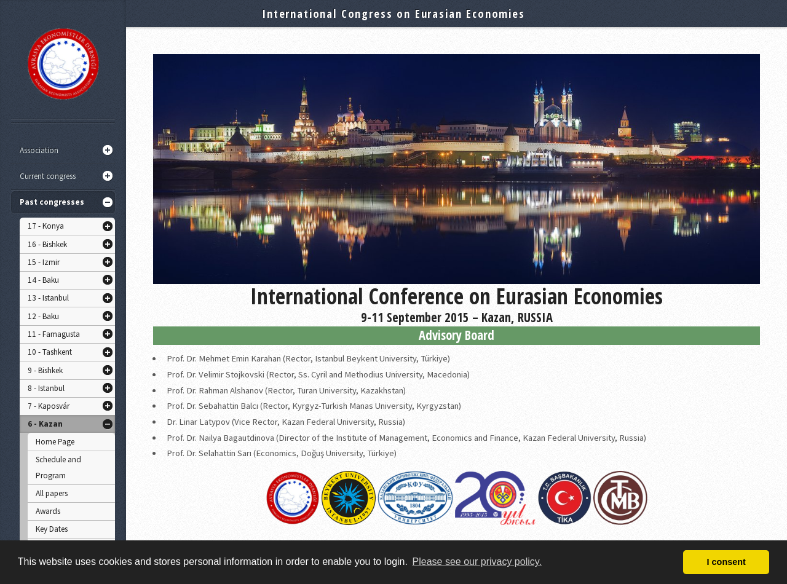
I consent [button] (726, 562)
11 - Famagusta (54, 334)
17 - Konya (46, 226)
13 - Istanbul (48, 298)
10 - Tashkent (50, 352)
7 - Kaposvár (48, 406)
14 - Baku (43, 280)
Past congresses (52, 202)
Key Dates (52, 529)
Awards (48, 511)
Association (39, 150)
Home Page (55, 441)
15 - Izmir (44, 262)
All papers (52, 493)
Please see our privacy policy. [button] (477, 561)
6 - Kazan (45, 424)
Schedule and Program (58, 467)
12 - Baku (43, 316)
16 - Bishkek (47, 244)
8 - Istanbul (46, 388)
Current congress (48, 176)
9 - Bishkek (45, 370)
